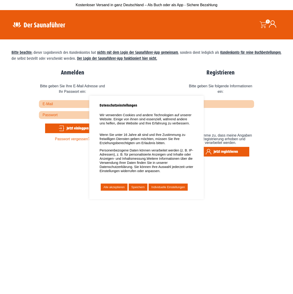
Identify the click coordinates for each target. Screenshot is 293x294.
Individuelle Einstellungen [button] (168, 187)
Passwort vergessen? (72, 139)
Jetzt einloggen (78, 128)
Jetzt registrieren (226, 151)
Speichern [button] (138, 187)
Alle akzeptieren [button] (114, 187)
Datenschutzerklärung (116, 167)
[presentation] (222, 122)
